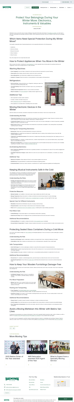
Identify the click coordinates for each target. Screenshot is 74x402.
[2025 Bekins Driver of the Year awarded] (6, 365)
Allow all (65, 393)
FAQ (29, 387)
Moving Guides (53, 7)
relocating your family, (52, 33)
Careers (69, 7)
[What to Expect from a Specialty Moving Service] (51, 365)
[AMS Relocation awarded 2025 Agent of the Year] (28, 365)
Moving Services (44, 7)
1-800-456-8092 (65, 2)
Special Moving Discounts (33, 389)
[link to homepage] (7, 7)
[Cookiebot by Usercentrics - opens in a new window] (6, 400)
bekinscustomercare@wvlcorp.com (12, 387)
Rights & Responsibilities (44, 387)
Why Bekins (61, 7)
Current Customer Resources (45, 384)
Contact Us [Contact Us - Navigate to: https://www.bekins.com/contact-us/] (28, 7)
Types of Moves (32, 384)
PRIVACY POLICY (43, 389)
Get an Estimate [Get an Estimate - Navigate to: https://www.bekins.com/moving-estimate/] (35, 7)
